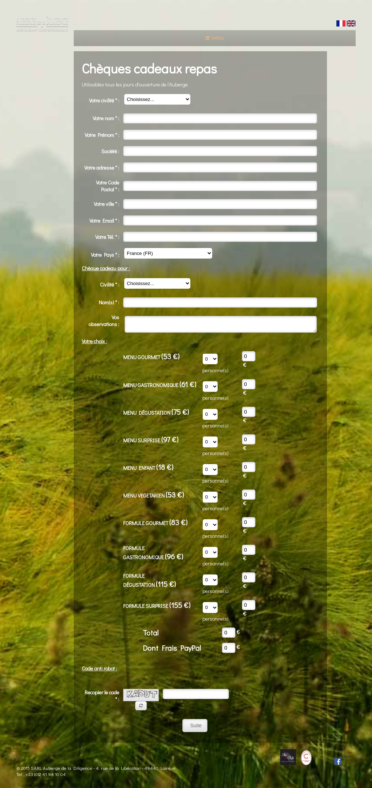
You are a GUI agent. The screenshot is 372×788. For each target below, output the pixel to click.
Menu (215, 38)
